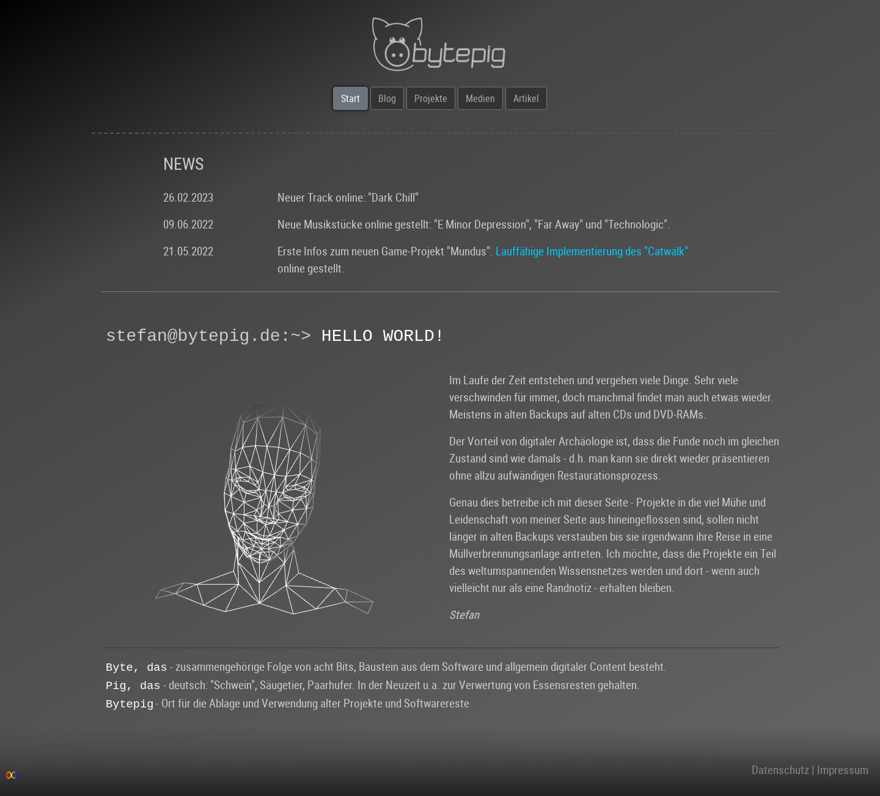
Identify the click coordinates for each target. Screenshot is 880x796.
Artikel (526, 98)
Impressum (842, 769)
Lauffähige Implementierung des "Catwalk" (592, 250)
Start (350, 98)
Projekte (430, 98)
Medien (480, 98)
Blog (387, 98)
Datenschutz (780, 769)
